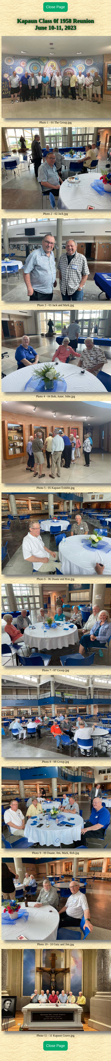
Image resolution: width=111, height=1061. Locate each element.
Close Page (55, 7)
